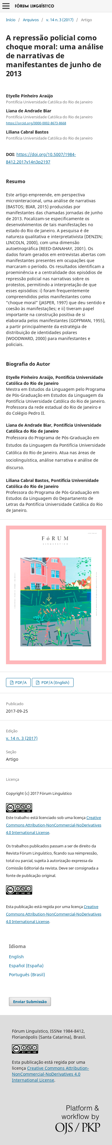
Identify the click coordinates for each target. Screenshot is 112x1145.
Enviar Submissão (30, 1001)
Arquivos (31, 19)
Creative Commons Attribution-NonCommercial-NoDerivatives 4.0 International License (53, 825)
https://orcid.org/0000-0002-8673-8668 (36, 123)
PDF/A (20, 682)
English (16, 956)
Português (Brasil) (27, 974)
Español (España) (26, 965)
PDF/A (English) (55, 682)
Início (10, 19)
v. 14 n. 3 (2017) (60, 19)
